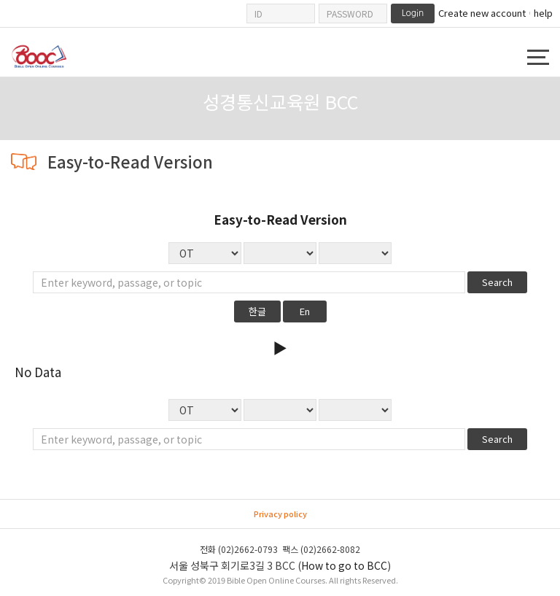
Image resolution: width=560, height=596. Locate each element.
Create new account (482, 13)
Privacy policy (280, 513)
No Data (355, 253)
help (543, 13)
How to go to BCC (344, 565)
